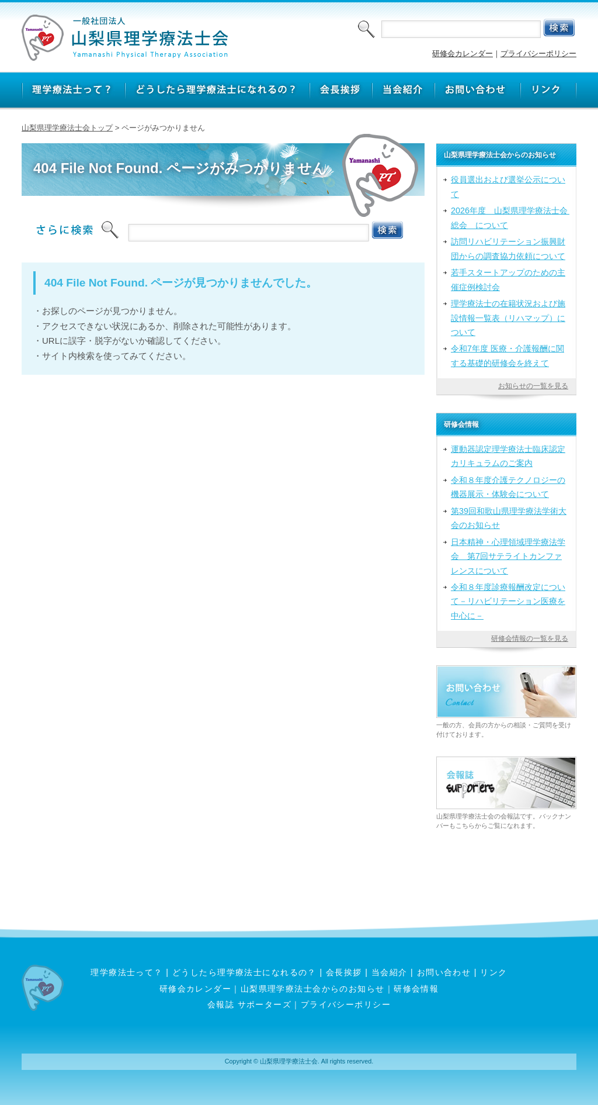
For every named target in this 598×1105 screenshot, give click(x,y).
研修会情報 (416, 988)
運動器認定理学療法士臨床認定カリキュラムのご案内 (508, 456)
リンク (493, 972)
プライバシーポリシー (538, 53)
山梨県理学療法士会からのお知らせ (313, 988)
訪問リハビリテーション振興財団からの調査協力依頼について (508, 248)
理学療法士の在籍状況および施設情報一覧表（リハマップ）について (508, 318)
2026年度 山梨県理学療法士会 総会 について (510, 217)
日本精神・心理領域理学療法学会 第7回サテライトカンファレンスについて (508, 556)
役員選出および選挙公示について (508, 186)
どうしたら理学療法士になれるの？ (244, 972)
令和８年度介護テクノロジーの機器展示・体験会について (508, 487)
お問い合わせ (444, 972)
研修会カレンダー (462, 53)
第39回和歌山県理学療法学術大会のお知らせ (508, 518)
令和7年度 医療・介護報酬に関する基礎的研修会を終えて (507, 355)
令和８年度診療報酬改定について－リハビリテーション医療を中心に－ (508, 601)
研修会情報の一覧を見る (529, 638)
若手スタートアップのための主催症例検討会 (508, 279)
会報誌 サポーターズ (249, 1004)
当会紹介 (389, 972)
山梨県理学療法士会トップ (67, 127)
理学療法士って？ (127, 972)
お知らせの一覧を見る (533, 386)
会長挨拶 (344, 972)
